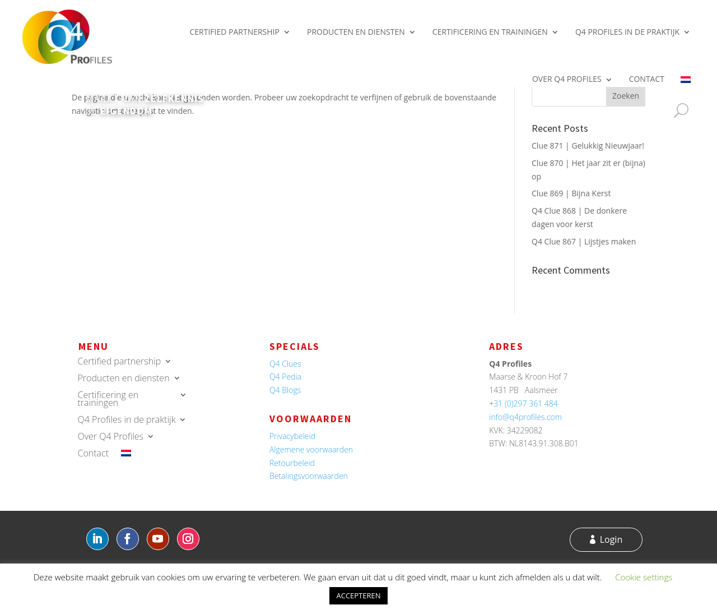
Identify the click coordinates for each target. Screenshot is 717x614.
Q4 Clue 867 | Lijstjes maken (584, 241)
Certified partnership (234, 31)
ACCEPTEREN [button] (358, 595)
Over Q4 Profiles (567, 78)
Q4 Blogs (285, 390)
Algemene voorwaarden (311, 449)
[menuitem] (686, 79)
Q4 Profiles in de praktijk (627, 31)
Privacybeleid (292, 436)
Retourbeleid (292, 463)
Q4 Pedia (285, 376)
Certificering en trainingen (490, 31)
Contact (646, 78)
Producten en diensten (356, 31)
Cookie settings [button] (643, 577)
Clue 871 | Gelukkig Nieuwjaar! (588, 145)
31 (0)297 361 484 (525, 403)
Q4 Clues (285, 363)
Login (611, 539)
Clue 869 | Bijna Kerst (571, 193)
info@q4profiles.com (525, 417)
